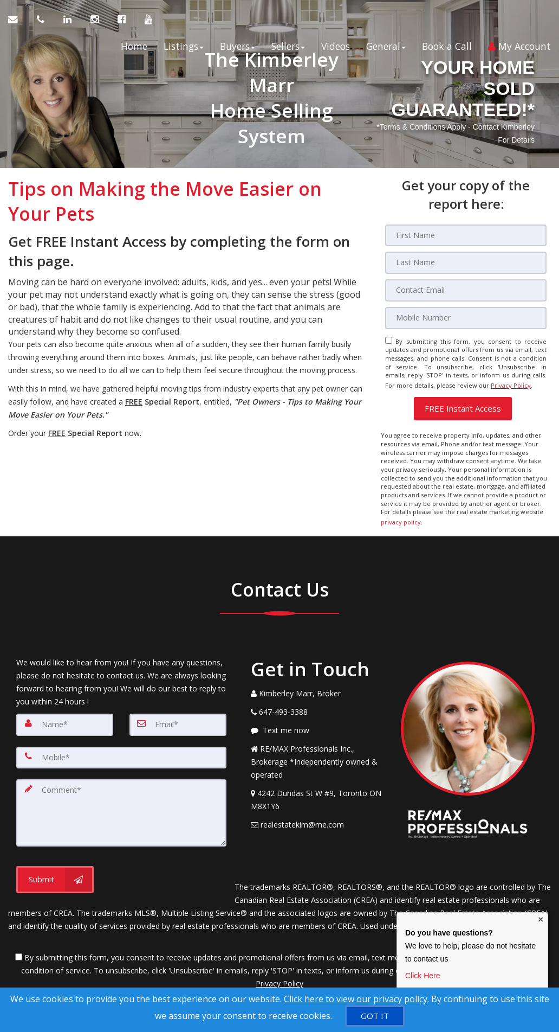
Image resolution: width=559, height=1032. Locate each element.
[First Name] (466, 235)
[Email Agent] (18, 22)
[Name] (64, 716)
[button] (463, 403)
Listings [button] (184, 49)
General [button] (386, 49)
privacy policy (401, 515)
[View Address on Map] (318, 792)
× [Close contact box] (540, 920)
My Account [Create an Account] (519, 49)
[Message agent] (318, 722)
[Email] (466, 289)
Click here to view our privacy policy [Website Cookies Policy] (355, 999)
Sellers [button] (288, 49)
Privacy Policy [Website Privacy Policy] (511, 382)
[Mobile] (466, 317)
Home (134, 49)
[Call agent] (42, 22)
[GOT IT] (375, 1016)
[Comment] (121, 803)
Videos (335, 49)
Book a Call (447, 49)
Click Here (422, 975)
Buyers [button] (237, 49)
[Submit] (55, 868)
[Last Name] (466, 262)
